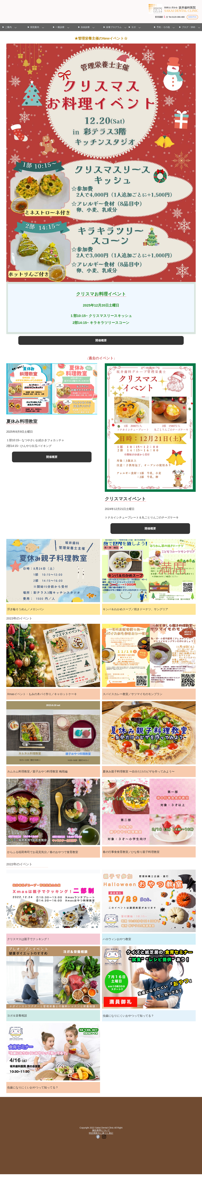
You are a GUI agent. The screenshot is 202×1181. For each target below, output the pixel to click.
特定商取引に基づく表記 (101, 1140)
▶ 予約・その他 (162, 27)
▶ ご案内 (7, 27)
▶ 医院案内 (33, 27)
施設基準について (101, 1137)
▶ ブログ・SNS (187, 27)
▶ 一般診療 (58, 27)
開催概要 (101, 342)
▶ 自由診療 (84, 27)
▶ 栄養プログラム (112, 27)
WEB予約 (191, 17)
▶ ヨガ (132, 27)
